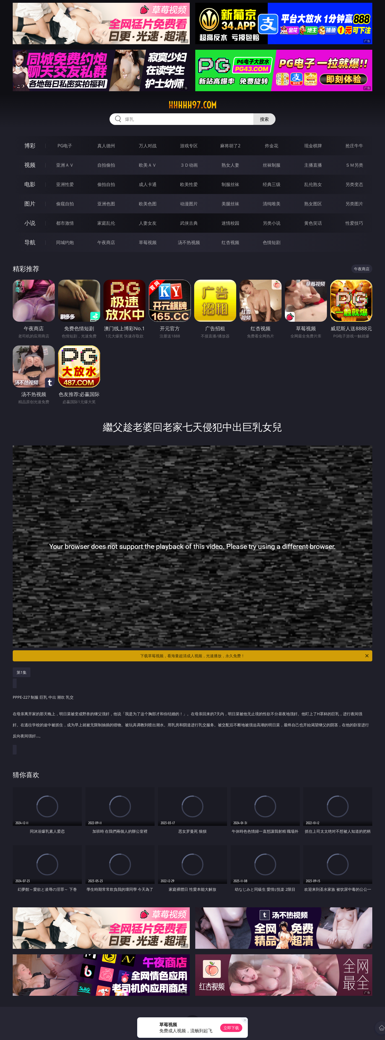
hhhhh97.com (192, 105)
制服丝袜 (230, 184)
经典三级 (271, 184)
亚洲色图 (106, 204)
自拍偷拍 (106, 165)
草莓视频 (148, 242)
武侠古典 (189, 223)
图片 (29, 203)
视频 (29, 165)
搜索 (264, 119)
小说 (29, 223)
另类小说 (271, 223)
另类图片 (354, 204)
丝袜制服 (271, 165)
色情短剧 (271, 242)
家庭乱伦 (106, 223)
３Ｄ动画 (189, 165)
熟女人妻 (230, 165)
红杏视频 (230, 242)
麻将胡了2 (230, 146)
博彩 (29, 145)
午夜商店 (106, 242)
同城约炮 (65, 242)
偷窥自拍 (65, 204)
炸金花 (271, 146)
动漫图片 (189, 204)
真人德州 (106, 146)
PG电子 (65, 146)
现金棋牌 (313, 146)
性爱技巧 (354, 223)
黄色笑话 (313, 223)
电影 (29, 184)
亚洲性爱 (65, 184)
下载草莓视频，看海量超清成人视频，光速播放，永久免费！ (255, 656)
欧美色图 (148, 204)
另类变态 (354, 184)
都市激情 (65, 223)
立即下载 (231, 1027)
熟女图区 (313, 204)
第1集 (22, 672)
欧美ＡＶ (148, 165)
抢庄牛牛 (354, 146)
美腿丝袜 (230, 204)
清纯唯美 (271, 204)
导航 (29, 242)
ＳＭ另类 (354, 165)
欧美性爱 (189, 184)
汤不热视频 (189, 242)
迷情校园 (230, 223)
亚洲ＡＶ (65, 165)
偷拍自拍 (106, 184)
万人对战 (148, 146)
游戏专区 (189, 146)
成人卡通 (148, 184)
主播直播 (313, 165)
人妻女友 (148, 223)
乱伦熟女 (313, 184)
